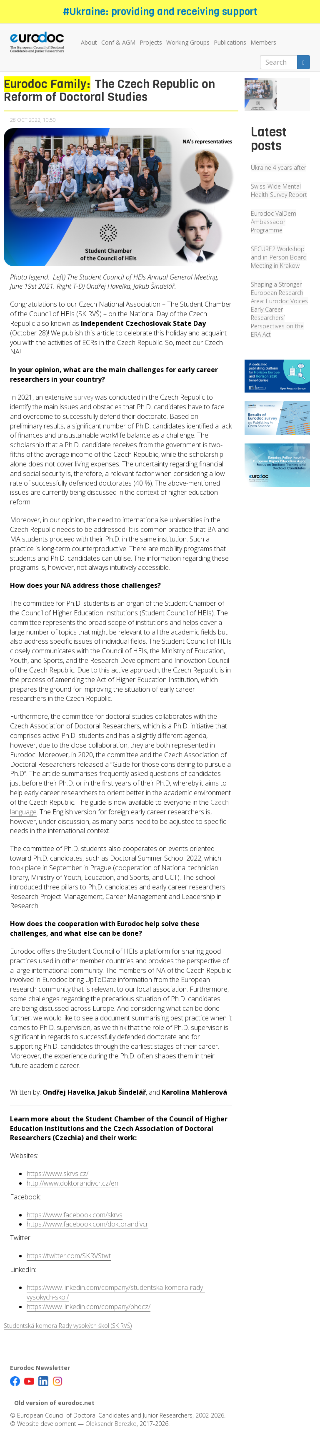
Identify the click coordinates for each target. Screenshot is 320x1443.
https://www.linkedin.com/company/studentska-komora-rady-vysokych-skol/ (116, 1292)
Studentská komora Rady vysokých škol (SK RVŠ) (68, 1326)
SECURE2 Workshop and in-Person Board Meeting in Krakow (279, 257)
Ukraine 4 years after (278, 167)
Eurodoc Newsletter (40, 1368)
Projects (151, 42)
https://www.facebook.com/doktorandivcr (87, 1224)
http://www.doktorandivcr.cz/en (72, 1183)
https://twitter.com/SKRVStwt (69, 1255)
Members (263, 42)
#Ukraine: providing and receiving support (160, 11)
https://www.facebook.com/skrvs (74, 1214)
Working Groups (188, 42)
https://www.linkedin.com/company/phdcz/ (88, 1306)
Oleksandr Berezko (111, 1424)
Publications (230, 42)
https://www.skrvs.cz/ (57, 1173)
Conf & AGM (118, 42)
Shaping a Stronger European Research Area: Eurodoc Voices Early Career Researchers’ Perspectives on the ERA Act (279, 309)
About (89, 42)
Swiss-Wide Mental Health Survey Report (279, 190)
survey (83, 397)
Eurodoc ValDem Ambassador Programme (273, 221)
